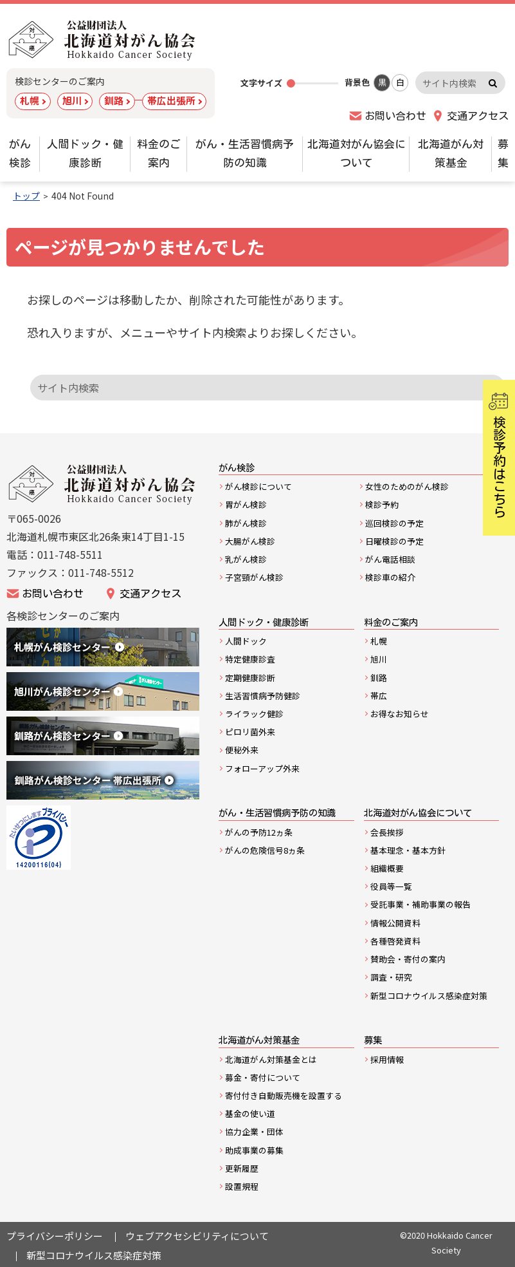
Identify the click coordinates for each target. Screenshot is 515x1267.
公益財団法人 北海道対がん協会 (102, 40)
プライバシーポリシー (54, 1236)
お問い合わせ (395, 116)
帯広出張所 (171, 100)
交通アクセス (478, 116)
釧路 (113, 100)
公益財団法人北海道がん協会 (102, 484)
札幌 (29, 100)
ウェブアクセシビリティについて (197, 1236)
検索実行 (493, 82)
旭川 (72, 100)
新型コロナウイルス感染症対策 (93, 1255)
